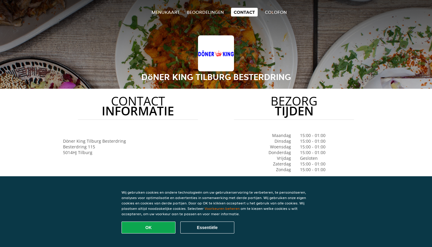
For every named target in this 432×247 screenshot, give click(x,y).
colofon (276, 12)
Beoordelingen (205, 12)
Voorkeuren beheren (222, 208)
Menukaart (166, 12)
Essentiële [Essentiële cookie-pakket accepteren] (207, 227)
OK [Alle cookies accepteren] (149, 227)
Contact (244, 12)
